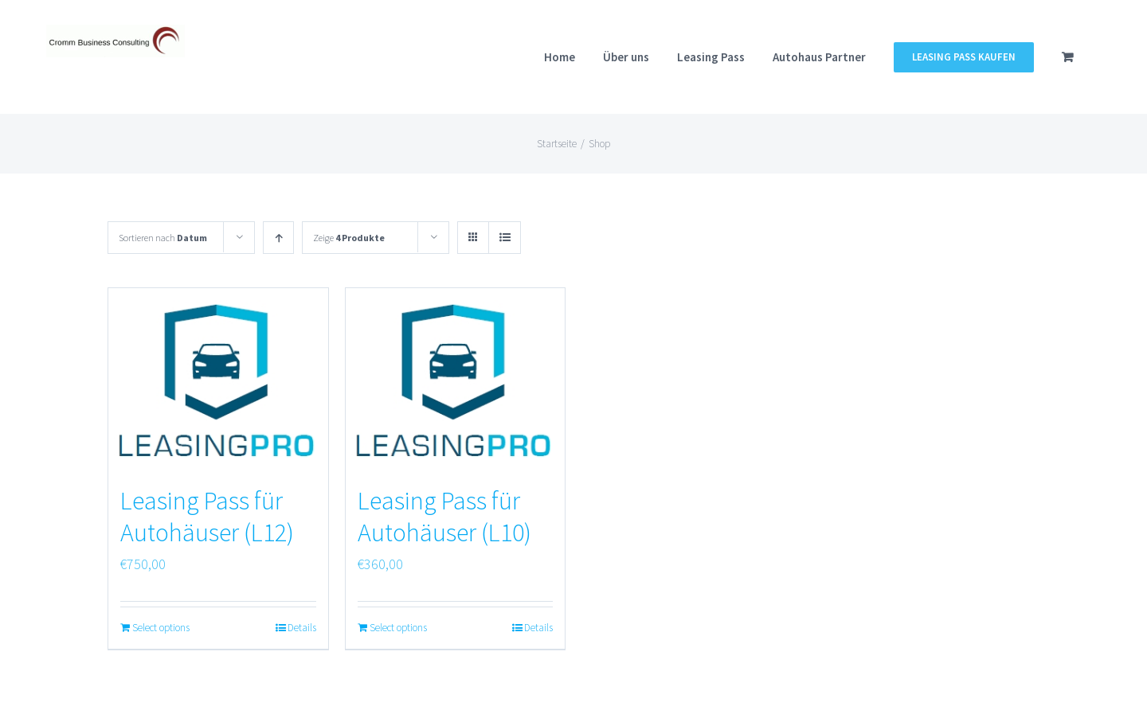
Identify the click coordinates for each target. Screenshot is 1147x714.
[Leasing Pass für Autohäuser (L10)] (456, 378)
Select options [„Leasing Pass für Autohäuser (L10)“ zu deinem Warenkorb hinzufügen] (398, 627)
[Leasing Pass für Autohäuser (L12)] (218, 378)
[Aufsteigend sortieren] (278, 237)
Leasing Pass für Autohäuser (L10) (444, 516)
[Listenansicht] (504, 237)
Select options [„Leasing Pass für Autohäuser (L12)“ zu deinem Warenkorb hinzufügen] (161, 627)
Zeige (349, 238)
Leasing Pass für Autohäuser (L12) (207, 516)
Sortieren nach (163, 238)
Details (302, 627)
